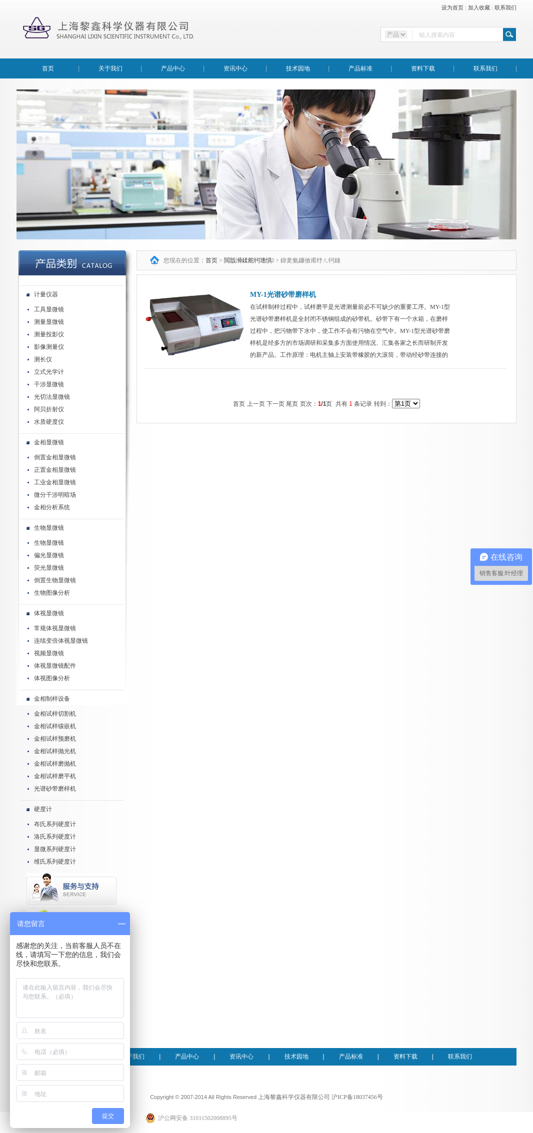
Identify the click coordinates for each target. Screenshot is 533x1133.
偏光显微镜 (49, 555)
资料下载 (423, 68)
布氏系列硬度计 (55, 824)
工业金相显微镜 (55, 482)
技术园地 (298, 68)
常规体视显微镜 (55, 628)
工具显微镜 (49, 309)
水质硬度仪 (49, 421)
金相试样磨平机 (55, 776)
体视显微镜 (49, 613)
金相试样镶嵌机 (55, 726)
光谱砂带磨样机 (55, 788)
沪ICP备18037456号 (357, 1097)
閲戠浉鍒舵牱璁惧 (249, 260)
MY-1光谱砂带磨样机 (283, 294)
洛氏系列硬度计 (55, 836)
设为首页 (453, 7)
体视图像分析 (52, 678)
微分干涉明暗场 (55, 494)
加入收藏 (479, 7)
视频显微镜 (49, 653)
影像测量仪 (49, 346)
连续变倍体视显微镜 (61, 640)
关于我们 (110, 68)
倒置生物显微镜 (55, 580)
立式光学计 (49, 371)
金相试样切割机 (55, 713)
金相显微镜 (49, 442)
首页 (48, 68)
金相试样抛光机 (55, 751)
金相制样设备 (52, 698)
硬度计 (43, 809)
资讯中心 (236, 68)
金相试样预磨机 (55, 738)
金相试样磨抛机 (55, 763)
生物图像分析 (52, 592)
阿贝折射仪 (49, 409)
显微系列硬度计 (55, 849)
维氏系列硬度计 (55, 861)
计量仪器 (46, 294)
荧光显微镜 (49, 567)
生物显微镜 (49, 527)
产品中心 (173, 68)
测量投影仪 (49, 334)
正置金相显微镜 (55, 469)
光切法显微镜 (52, 396)
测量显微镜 (49, 321)
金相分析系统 (52, 507)
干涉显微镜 (49, 384)
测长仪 (43, 359)
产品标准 (360, 68)
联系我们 (505, 7)
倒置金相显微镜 (55, 457)
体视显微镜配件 (55, 665)
